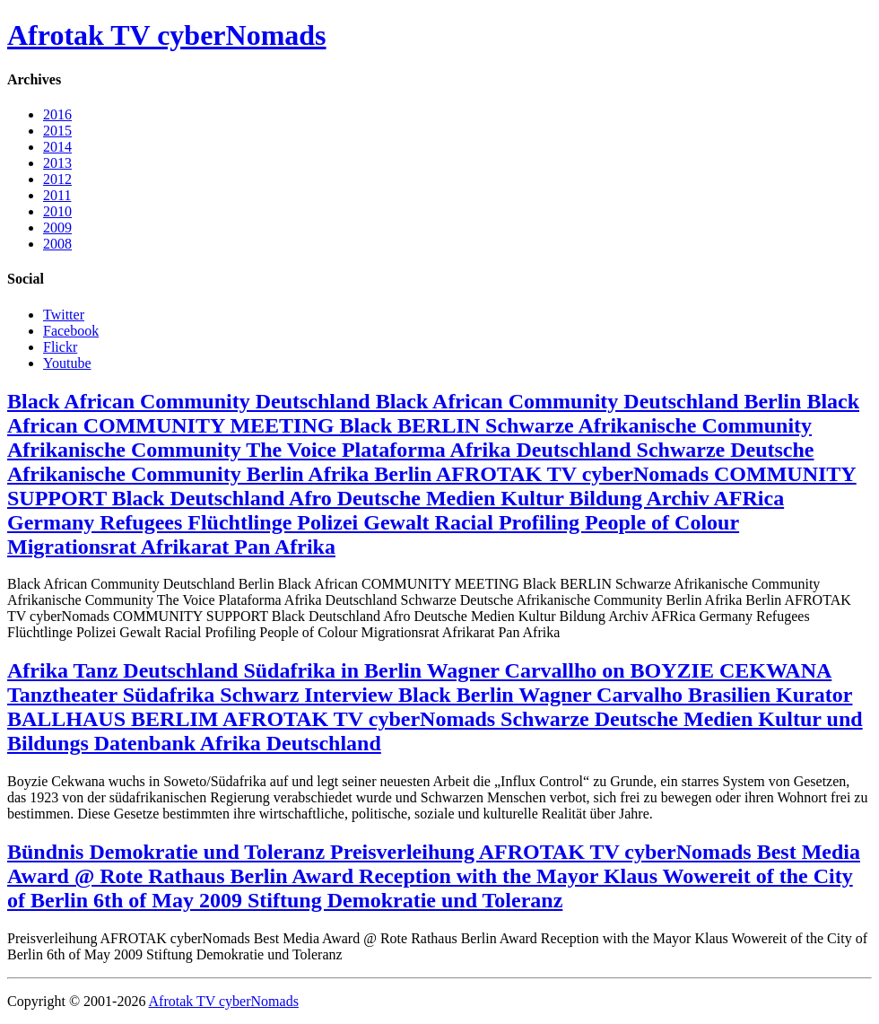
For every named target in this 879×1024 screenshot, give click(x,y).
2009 (57, 227)
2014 (57, 146)
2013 (57, 163)
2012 (57, 179)
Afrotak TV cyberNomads (166, 35)
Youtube (67, 363)
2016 (57, 114)
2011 (57, 195)
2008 (57, 243)
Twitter (63, 314)
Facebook (71, 330)
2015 (57, 130)
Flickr (60, 346)
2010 (57, 211)
